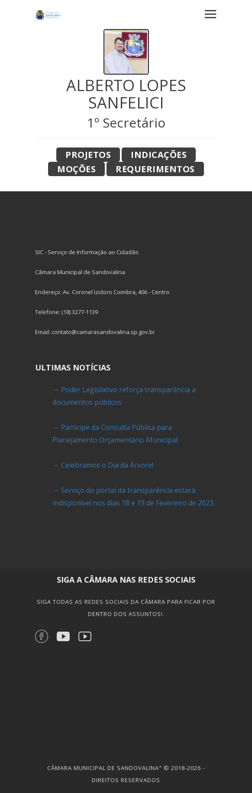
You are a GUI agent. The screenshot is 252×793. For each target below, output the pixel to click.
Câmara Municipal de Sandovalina (103, 768)
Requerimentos (155, 169)
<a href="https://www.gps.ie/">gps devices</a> (126, 700)
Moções (76, 169)
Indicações (159, 155)
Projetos (88, 155)
